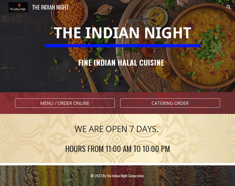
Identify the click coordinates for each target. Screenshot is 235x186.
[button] (229, 7)
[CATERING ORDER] (170, 103)
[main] (117, 46)
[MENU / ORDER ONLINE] (65, 103)
